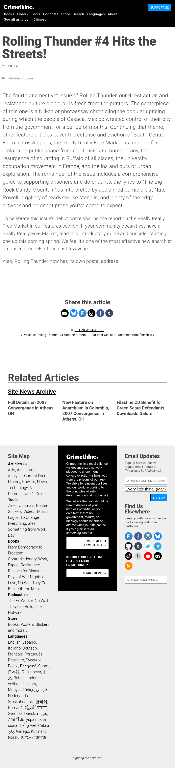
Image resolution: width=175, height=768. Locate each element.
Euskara (29, 683)
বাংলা (42, 707)
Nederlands (18, 695)
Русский (33, 660)
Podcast (15, 594)
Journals (26, 505)
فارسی (42, 689)
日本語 (14, 672)
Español (29, 642)
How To (28, 481)
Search (78, 14)
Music (42, 511)
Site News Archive (20, 78)
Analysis (15, 475)
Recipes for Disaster (25, 571)
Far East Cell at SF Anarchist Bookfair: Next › (123, 335)
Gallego (22, 731)
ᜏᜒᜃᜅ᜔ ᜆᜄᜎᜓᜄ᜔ (33, 737)
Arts (11, 469)
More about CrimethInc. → (95, 543)
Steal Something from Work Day (27, 529)
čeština (14, 683)
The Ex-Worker (20, 600)
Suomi (43, 666)
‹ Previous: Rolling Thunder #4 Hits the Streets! (54, 335)
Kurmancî (39, 731)
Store (65, 14)
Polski (13, 666)
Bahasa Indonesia (29, 677)
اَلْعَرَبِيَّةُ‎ (30, 707)
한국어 (41, 701)
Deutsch (29, 648)
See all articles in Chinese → (27, 19)
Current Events (37, 475)
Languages (96, 14)
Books (9, 14)
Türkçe (28, 689)
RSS (25, 464)
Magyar (14, 689)
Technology (18, 487)
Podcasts (51, 14)
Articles (15, 464)
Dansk (29, 713)
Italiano (14, 648)
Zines (12, 505)
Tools (35, 14)
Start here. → (95, 573)
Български (31, 672)
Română (15, 707)
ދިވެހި (11, 731)
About (113, 14)
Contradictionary (22, 559)
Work (42, 559)
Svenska (15, 713)
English (14, 642)
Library (22, 14)
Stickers (15, 511)
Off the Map (28, 588)
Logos (13, 517)
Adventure (26, 469)
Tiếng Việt (27, 725)
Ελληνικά (28, 666)
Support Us (159, 8)
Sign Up (159, 497)
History (14, 481)
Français (15, 654)
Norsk (13, 737)
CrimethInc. (19, 7)
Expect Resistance (24, 565)
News (42, 481)
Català (43, 725)
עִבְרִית (42, 713)
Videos (30, 511)
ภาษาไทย (16, 719)
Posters (42, 505)
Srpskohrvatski (21, 701)
